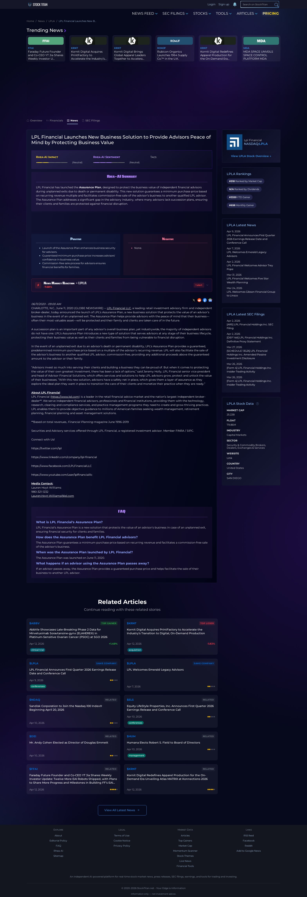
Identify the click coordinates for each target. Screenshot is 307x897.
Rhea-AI (58, 850)
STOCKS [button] (202, 13)
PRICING (271, 13)
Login (211, 4)
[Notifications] (235, 4)
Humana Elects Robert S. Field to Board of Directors (163, 742)
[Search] (260, 4)
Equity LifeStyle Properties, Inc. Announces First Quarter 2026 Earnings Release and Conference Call (170, 707)
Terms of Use (121, 835)
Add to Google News (249, 850)
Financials (54, 120)
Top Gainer (108, 623)
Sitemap (58, 855)
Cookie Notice (122, 840)
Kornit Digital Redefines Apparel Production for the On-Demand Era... (216, 55)
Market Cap (235, 410)
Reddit (249, 845)
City (230, 474)
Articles (185, 835)
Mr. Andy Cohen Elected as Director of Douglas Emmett (68, 742)
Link (229, 458)
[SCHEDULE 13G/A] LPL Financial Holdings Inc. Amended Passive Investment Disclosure (247, 354)
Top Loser (207, 623)
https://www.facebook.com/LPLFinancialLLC (61, 466)
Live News (185, 860)
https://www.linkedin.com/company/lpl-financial (64, 457)
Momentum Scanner (185, 850)
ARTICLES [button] (247, 13)
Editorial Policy (58, 840)
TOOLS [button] (224, 13)
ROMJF (161, 48)
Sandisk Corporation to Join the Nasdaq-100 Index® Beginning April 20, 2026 (65, 707)
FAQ (58, 845)
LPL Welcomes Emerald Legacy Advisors (155, 669)
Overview (34, 120)
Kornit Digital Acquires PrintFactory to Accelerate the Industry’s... (89, 55)
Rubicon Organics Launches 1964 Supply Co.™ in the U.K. (172, 55)
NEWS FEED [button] (145, 13)
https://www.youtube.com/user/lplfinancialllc (61, 474)
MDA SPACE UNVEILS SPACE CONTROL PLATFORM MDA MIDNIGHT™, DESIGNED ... (260, 59)
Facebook (249, 840)
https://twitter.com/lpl (46, 448)
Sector (232, 440)
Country (233, 463)
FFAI (31, 48)
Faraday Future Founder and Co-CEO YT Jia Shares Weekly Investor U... (45, 55)
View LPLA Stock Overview (251, 156)
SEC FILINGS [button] (175, 13)
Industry (233, 430)
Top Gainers (185, 840)
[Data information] (257, 403)
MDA (246, 48)
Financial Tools (185, 866)
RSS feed (249, 835)
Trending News (47, 30)
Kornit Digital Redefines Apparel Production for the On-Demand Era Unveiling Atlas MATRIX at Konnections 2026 (167, 777)
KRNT (74, 48)
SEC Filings (91, 120)
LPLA (263, 144)
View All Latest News (122, 810)
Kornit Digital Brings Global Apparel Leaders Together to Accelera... (130, 55)
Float (231, 420)
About (58, 835)
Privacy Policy (122, 845)
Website (233, 453)
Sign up (224, 4)
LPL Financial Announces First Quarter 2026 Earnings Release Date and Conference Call (251, 239)
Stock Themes (185, 855)
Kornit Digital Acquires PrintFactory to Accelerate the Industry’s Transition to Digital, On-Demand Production (166, 631)
